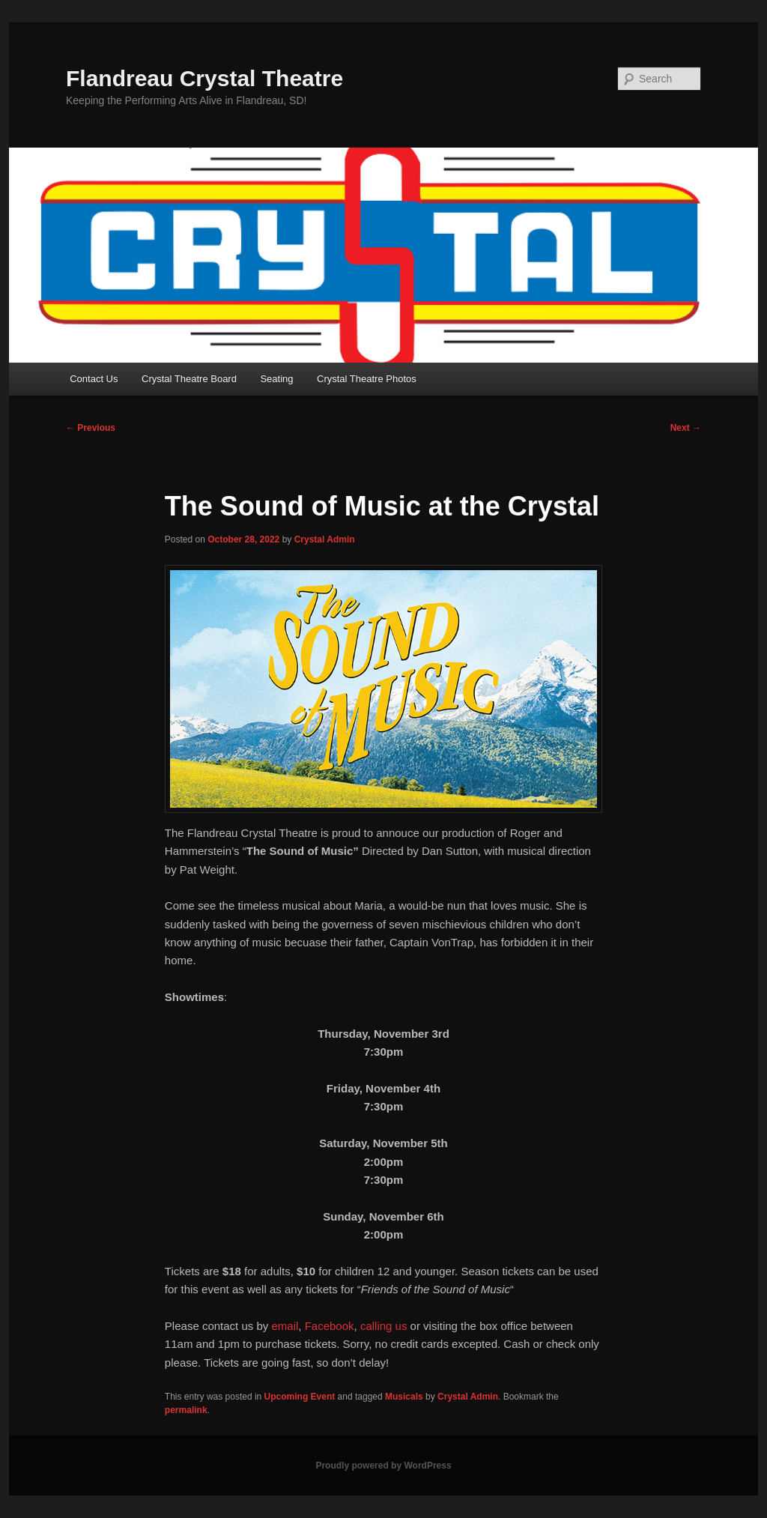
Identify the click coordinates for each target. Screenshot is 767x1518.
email (284, 1325)
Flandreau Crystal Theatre (204, 78)
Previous (90, 428)
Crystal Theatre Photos (366, 378)
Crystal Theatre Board (189, 378)
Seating (276, 378)
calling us (383, 1325)
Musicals (404, 1396)
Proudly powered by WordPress (383, 1465)
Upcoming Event (300, 1396)
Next (685, 428)
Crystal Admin (324, 539)
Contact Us (94, 378)
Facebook (329, 1325)
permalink (186, 1410)
